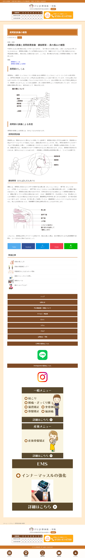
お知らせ (42, 302)
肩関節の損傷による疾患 (18, 64)
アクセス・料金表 (42, 314)
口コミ (42, 320)
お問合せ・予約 (42, 337)
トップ (42, 297)
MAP (53, 9)
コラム (19, 37)
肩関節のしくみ (15, 62)
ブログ (42, 331)
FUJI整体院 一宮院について (42, 308)
